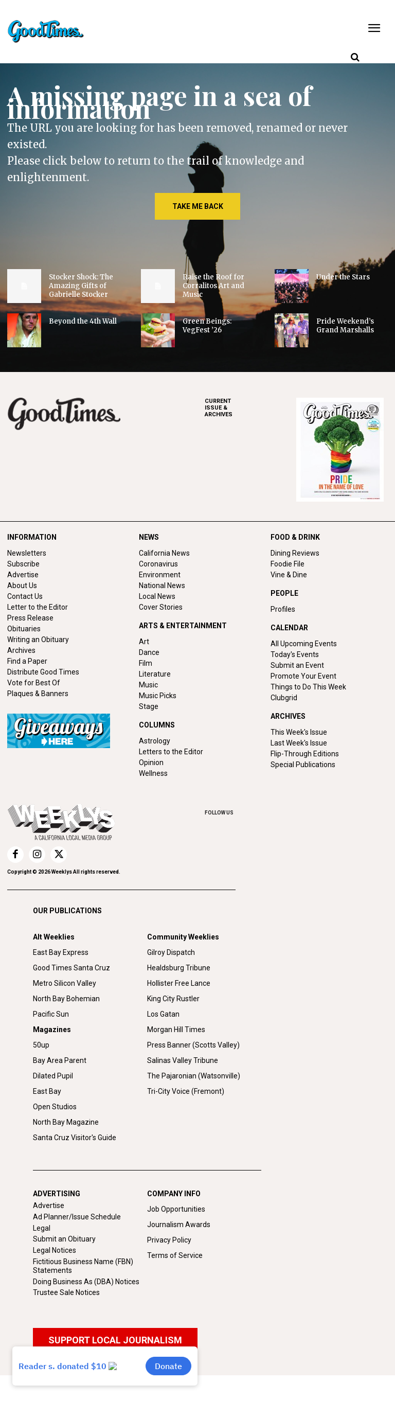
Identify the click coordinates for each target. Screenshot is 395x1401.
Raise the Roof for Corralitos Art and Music (213, 286)
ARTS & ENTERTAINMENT (183, 626)
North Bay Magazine (66, 1122)
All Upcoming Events (304, 644)
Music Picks (157, 695)
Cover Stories (161, 607)
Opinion (151, 762)
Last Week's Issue (299, 743)
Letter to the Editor (37, 607)
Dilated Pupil (53, 1076)
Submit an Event (297, 665)
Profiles (283, 609)
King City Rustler (173, 999)
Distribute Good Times (43, 672)
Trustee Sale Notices (66, 1292)
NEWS (149, 537)
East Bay (47, 1091)
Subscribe (23, 564)
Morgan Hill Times (176, 1029)
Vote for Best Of (33, 683)
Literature (155, 674)
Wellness (153, 773)
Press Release (30, 618)
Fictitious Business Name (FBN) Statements (83, 1265)
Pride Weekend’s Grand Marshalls (345, 325)
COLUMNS (157, 725)
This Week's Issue (299, 732)
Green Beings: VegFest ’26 (207, 325)
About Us (22, 585)
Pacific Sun (51, 1014)
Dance (149, 652)
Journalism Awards (178, 1224)
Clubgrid (284, 698)
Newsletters (26, 553)
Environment (160, 575)
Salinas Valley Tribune (182, 1060)
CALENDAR (289, 628)
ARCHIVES (250, 408)
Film (145, 663)
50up (41, 1045)
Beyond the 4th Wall (83, 321)
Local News (157, 596)
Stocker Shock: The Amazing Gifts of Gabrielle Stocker (81, 286)
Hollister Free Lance (178, 983)
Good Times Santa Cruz (71, 968)
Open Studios (55, 1107)
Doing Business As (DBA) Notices (86, 1282)
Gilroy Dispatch (171, 952)
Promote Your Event (303, 676)
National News (162, 585)
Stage (148, 706)
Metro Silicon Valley (64, 983)
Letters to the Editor (171, 752)
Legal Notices (54, 1250)
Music (148, 685)
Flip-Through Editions (305, 754)
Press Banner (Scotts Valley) (193, 1045)
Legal (41, 1228)
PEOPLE (284, 593)
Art (144, 641)
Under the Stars (343, 277)
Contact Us (25, 596)
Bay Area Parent (59, 1060)
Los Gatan (163, 1014)
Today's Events (295, 654)
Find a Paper (27, 661)
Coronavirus (158, 564)
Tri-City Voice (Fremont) (185, 1091)
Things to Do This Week (308, 687)
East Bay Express (60, 952)
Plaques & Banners (37, 693)
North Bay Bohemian (66, 999)
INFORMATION (32, 537)
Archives (21, 650)
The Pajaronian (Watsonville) (193, 1076)
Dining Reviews (295, 553)
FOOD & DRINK (295, 537)
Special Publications (303, 764)
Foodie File (287, 564)
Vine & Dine (289, 575)
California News (164, 553)
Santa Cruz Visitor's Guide (74, 1137)
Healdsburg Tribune (178, 968)
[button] (355, 57)
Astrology (154, 741)
